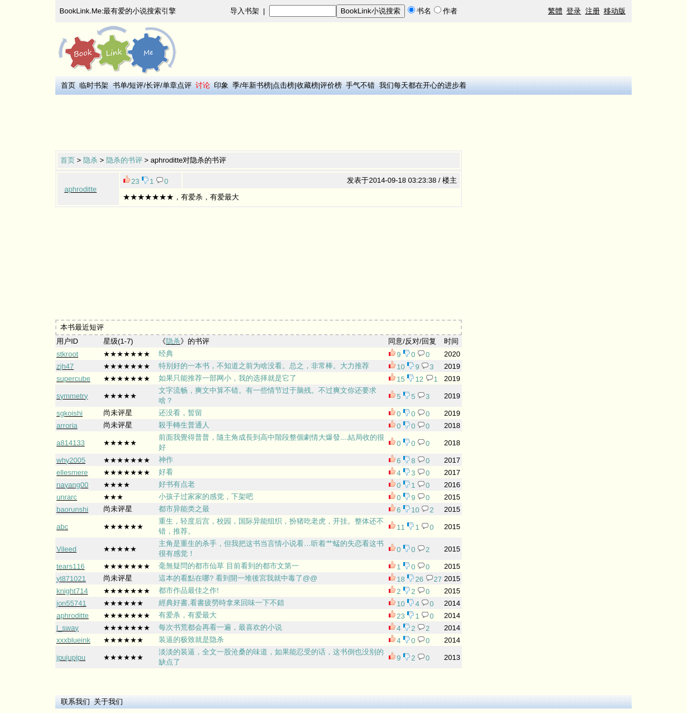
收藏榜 (307, 85)
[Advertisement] (258, 123)
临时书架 (93, 85)
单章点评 (177, 85)
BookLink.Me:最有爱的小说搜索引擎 (118, 11)
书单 (120, 85)
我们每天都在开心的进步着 (422, 85)
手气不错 (360, 85)
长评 (153, 85)
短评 (136, 85)
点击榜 (283, 85)
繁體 (555, 11)
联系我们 (75, 701)
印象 (221, 85)
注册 (592, 11)
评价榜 (331, 85)
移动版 (615, 11)
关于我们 (108, 701)
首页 (68, 85)
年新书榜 (256, 85)
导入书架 (244, 11)
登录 (573, 11)
